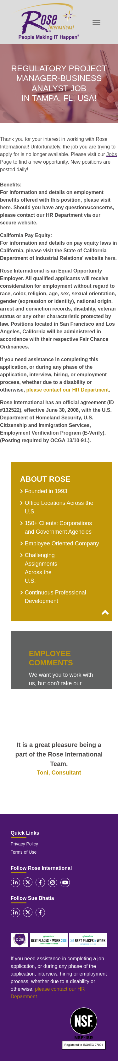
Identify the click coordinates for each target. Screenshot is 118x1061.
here (5, 207)
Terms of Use (24, 852)
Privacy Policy (24, 843)
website (27, 222)
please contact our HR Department (67, 389)
